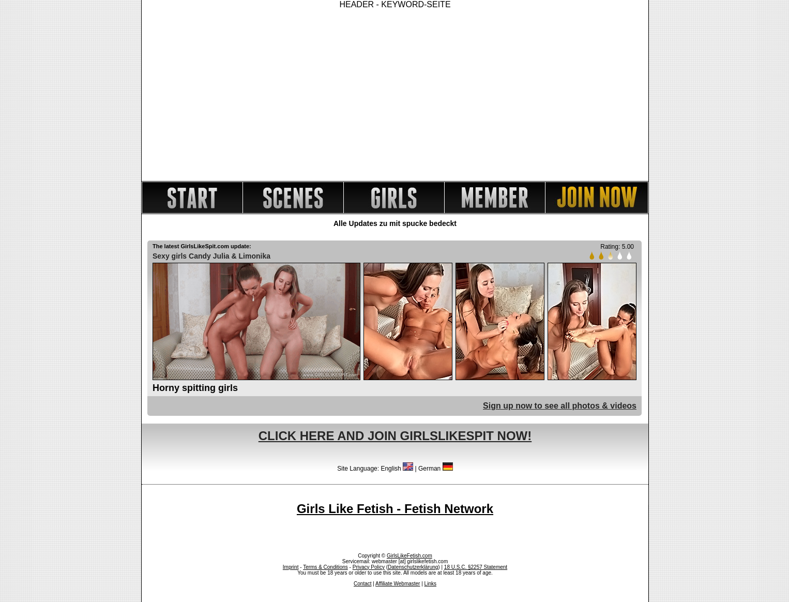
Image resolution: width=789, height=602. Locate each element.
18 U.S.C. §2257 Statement (475, 567)
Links (430, 583)
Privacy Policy (369, 567)
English (397, 468)
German (435, 468)
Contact (362, 583)
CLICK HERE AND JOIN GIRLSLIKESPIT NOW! (395, 436)
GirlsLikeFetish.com (409, 556)
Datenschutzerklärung (413, 567)
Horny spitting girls (195, 388)
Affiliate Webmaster (397, 583)
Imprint (291, 567)
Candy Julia (209, 256)
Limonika (254, 256)
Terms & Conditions (325, 567)
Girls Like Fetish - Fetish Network (395, 509)
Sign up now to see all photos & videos (559, 405)
